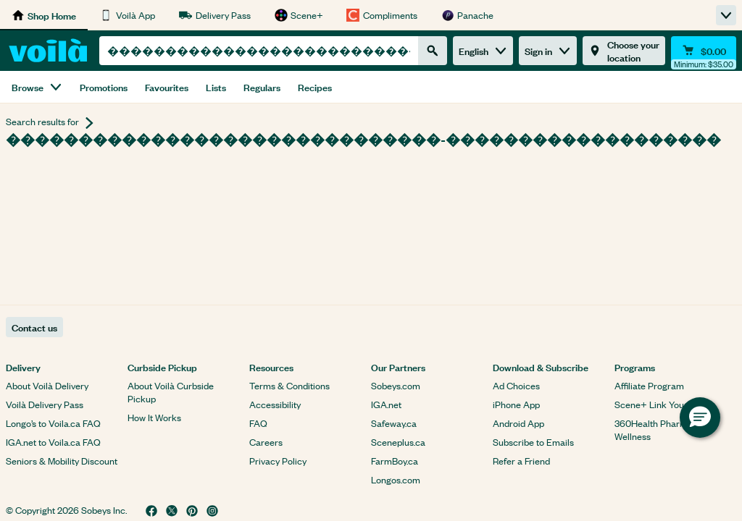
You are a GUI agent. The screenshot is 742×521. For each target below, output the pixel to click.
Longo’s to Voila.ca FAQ (53, 423)
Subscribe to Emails (533, 442)
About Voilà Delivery (47, 385)
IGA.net (386, 404)
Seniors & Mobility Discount (61, 460)
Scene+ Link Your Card (662, 404)
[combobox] (259, 50)
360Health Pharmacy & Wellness (662, 429)
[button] (700, 417)
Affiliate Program (649, 385)
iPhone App (516, 404)
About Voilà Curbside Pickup (171, 391)
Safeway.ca (394, 423)
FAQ (258, 423)
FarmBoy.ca (394, 460)
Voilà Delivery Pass (44, 404)
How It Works (154, 417)
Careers (266, 442)
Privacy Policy (278, 460)
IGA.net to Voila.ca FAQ (53, 442)
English (483, 50)
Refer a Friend (521, 460)
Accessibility (275, 404)
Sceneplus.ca (398, 442)
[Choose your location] (624, 50)
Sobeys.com (395, 385)
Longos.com (395, 479)
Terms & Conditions (289, 385)
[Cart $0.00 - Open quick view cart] (703, 50)
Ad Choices (516, 385)
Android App (518, 423)
